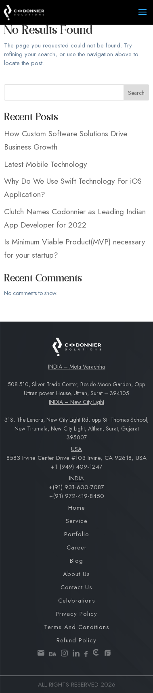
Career (77, 547)
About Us (76, 574)
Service (77, 521)
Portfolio (76, 534)
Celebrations (76, 600)
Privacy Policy (76, 613)
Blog (76, 560)
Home (76, 507)
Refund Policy (76, 640)
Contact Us (76, 587)
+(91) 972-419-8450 (76, 496)
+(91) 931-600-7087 (76, 487)
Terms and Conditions (76, 627)
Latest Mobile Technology (45, 164)
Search (136, 93)
